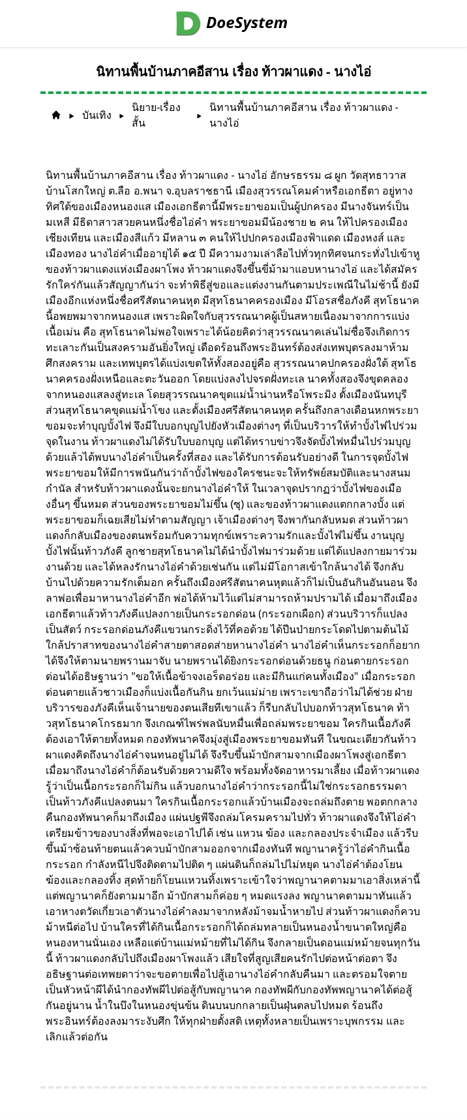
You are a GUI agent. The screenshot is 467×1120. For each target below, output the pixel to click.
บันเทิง (97, 115)
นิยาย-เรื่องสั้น (156, 115)
